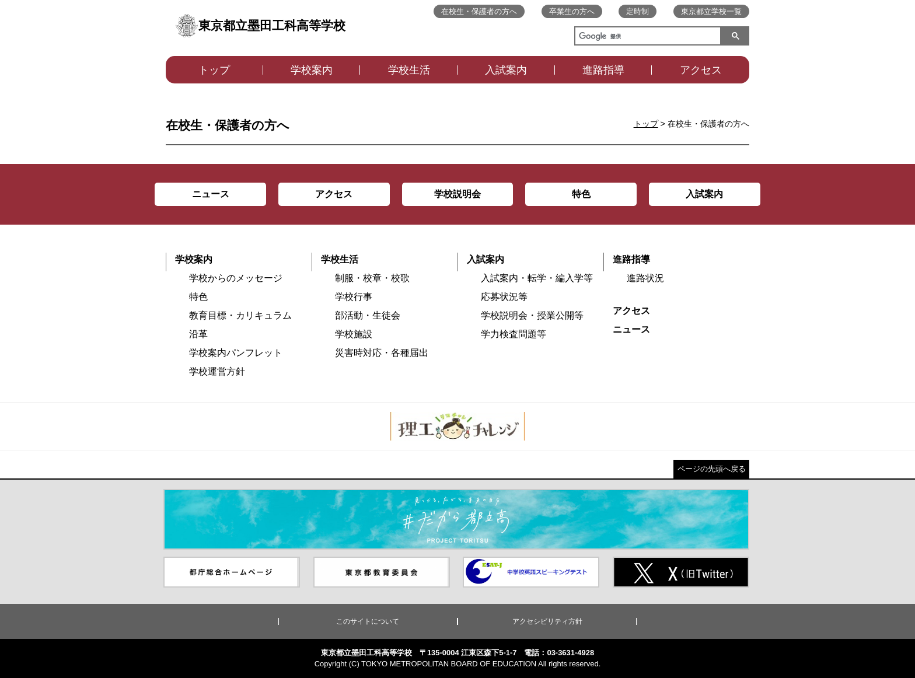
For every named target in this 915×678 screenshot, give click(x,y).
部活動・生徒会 (367, 315)
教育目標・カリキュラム (240, 315)
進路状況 (645, 278)
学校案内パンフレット (235, 353)
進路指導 (603, 70)
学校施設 (353, 334)
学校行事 (353, 297)
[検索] (645, 37)
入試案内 (506, 70)
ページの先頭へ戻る (711, 468)
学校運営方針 (217, 371)
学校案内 (312, 70)
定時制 (637, 11)
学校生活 (409, 70)
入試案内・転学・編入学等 (537, 278)
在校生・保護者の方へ (479, 11)
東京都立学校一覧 (711, 11)
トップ (214, 70)
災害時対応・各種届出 (381, 353)
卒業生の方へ (572, 11)
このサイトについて (367, 621)
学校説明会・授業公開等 (532, 315)
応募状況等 (504, 297)
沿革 (198, 334)
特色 (198, 297)
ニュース (631, 329)
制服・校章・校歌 (372, 278)
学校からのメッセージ (235, 278)
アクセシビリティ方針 (547, 621)
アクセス (701, 70)
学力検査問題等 (513, 334)
